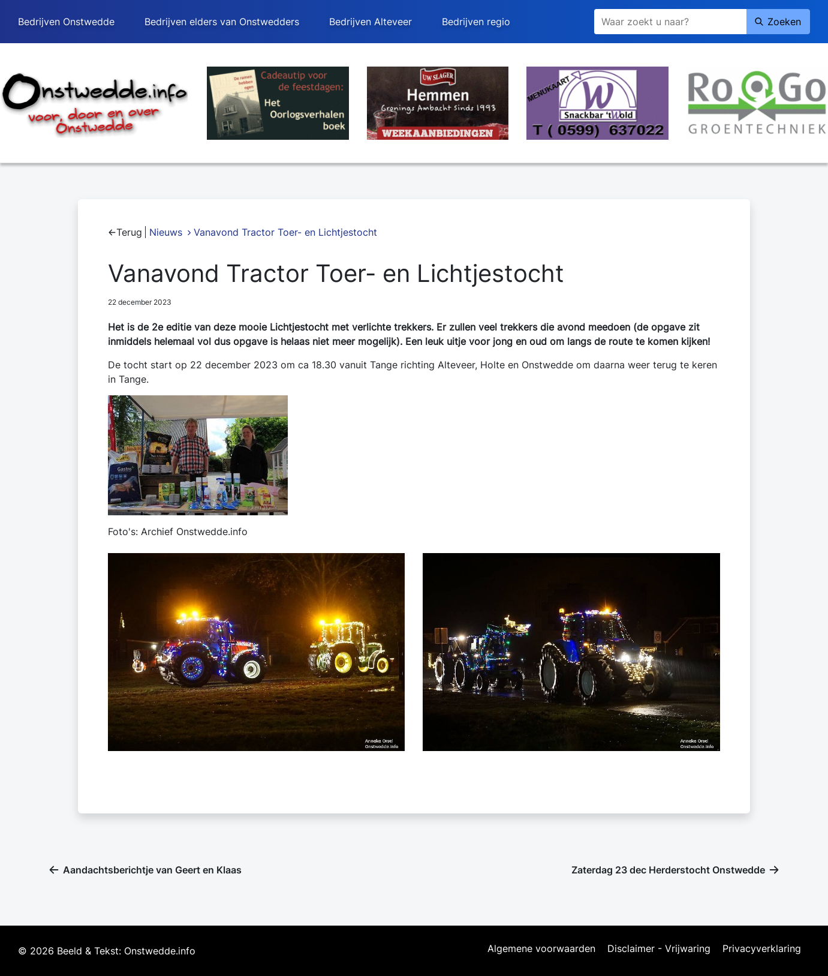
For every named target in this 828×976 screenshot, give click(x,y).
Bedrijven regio (476, 22)
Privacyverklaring (761, 949)
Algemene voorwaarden (541, 949)
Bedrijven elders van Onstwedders (221, 22)
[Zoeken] (670, 21)
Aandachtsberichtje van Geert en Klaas (152, 870)
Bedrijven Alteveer (370, 22)
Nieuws (165, 232)
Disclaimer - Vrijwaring (658, 949)
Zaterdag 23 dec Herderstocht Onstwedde (668, 870)
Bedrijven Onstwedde (66, 22)
